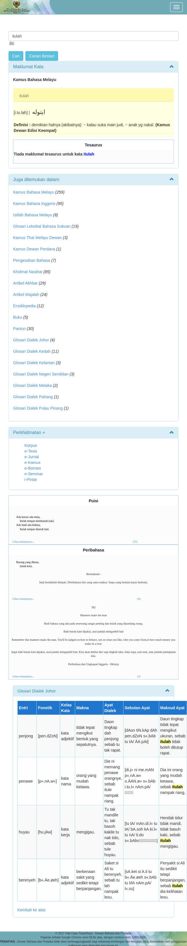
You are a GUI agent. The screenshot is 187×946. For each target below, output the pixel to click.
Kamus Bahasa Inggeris (34, 203)
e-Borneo (32, 468)
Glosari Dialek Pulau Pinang (38, 408)
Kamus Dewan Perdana (34, 249)
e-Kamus (32, 462)
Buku (17, 317)
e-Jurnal (31, 457)
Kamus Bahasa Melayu (34, 192)
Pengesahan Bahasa (31, 260)
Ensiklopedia (24, 306)
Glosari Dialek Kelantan (34, 362)
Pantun (19, 328)
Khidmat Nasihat (27, 271)
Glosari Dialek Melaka (32, 385)
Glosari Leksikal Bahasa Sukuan (42, 226)
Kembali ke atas (31, 910)
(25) (135, 541)
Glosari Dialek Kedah (32, 351)
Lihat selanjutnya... (23, 541)
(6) (139, 598)
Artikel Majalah (26, 294)
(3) (139, 676)
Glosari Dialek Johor (31, 340)
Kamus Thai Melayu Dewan (37, 237)
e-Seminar (33, 474)
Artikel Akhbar (25, 283)
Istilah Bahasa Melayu (32, 215)
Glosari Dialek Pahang (33, 397)
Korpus (30, 445)
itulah (24, 96)
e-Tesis (30, 451)
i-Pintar (30, 479)
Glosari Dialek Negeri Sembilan (41, 374)
